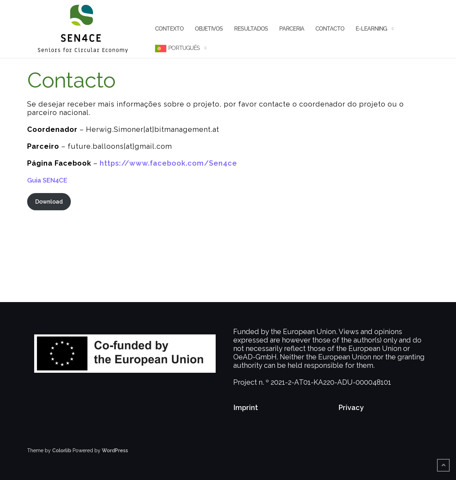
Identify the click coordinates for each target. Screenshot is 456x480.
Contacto (329, 28)
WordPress (115, 450)
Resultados (251, 28)
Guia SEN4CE (47, 180)
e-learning (371, 28)
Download (49, 201)
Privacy (351, 407)
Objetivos (209, 28)
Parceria (291, 28)
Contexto (169, 28)
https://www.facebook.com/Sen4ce (168, 163)
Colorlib (61, 450)
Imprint (245, 407)
